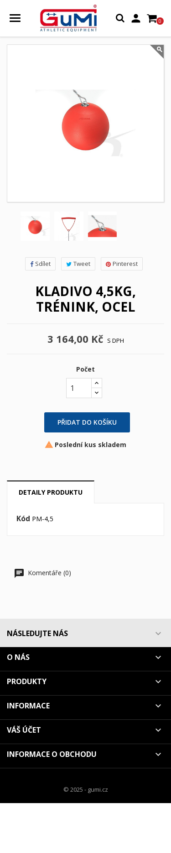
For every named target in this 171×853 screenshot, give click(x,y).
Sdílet (40, 263)
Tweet (78, 263)
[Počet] (79, 388)
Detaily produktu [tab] (51, 492)
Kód (23, 519)
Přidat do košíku (87, 422)
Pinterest (122, 263)
